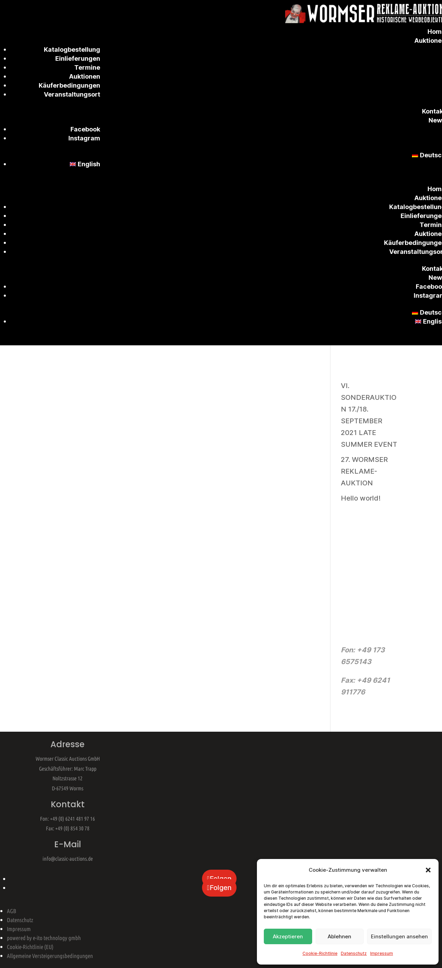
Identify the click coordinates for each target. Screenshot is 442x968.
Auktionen (84, 76)
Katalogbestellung (72, 49)
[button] (428, 870)
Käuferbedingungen (69, 85)
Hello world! (361, 498)
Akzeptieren (288, 936)
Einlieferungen (77, 58)
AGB (11, 911)
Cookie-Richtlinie (319, 953)
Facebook (85, 129)
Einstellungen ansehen (399, 936)
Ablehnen (339, 936)
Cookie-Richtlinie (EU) (30, 947)
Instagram (84, 138)
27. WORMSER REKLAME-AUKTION (364, 471)
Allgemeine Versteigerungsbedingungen (50, 955)
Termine (87, 67)
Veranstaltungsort (72, 94)
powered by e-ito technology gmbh (44, 938)
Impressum (381, 953)
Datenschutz (354, 953)
